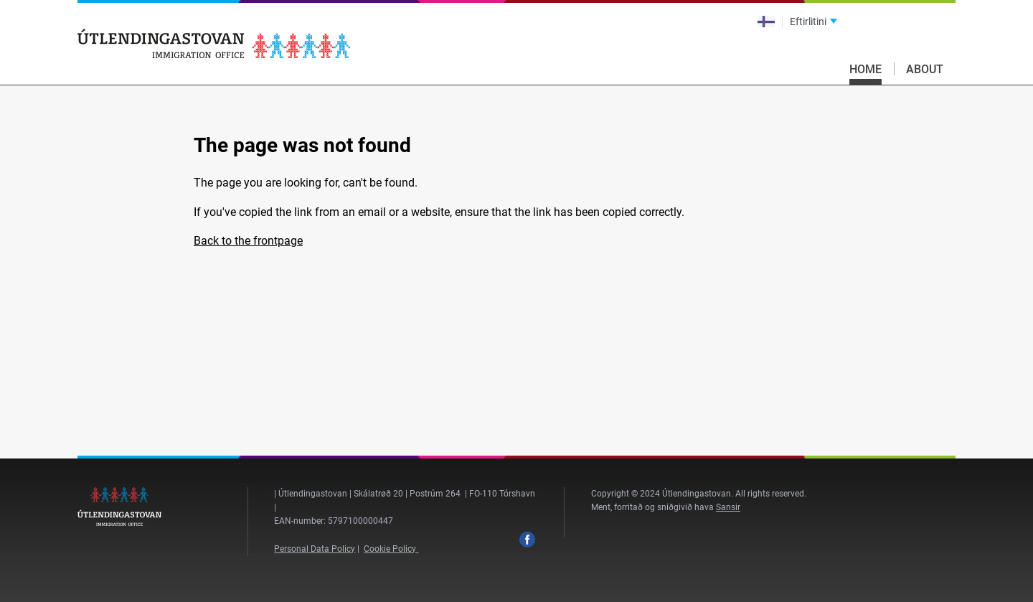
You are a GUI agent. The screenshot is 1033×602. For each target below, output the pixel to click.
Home (865, 69)
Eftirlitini (808, 21)
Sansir (728, 507)
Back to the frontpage (248, 241)
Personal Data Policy (314, 549)
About (924, 69)
